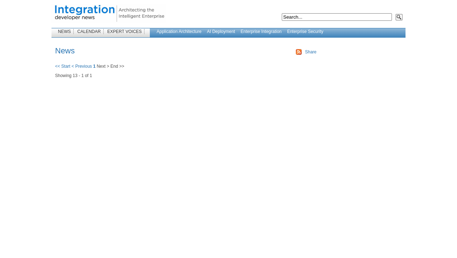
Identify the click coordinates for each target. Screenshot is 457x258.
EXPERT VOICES (124, 31)
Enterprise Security (305, 31)
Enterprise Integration (261, 31)
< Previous (82, 66)
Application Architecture (179, 31)
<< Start (62, 66)
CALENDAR (88, 31)
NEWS (64, 31)
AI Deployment (221, 31)
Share (310, 51)
